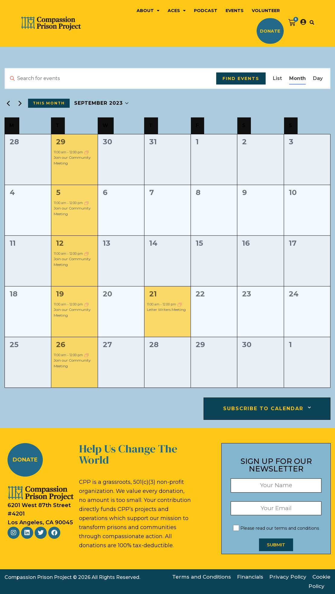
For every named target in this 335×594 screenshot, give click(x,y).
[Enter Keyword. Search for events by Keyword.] (110, 78)
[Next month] (20, 103)
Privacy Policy (287, 577)
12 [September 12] (60, 243)
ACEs (177, 10)
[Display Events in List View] (277, 78)
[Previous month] (8, 103)
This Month (49, 103)
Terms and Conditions (201, 577)
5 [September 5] (58, 192)
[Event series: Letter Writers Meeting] (180, 304)
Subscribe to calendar (263, 408)
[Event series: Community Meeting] (86, 152)
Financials (250, 577)
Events (235, 10)
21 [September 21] (153, 293)
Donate (270, 31)
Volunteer (266, 10)
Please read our (276, 528)
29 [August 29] (60, 141)
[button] (311, 22)
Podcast (205, 10)
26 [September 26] (60, 344)
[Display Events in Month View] (297, 78)
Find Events (241, 78)
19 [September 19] (60, 293)
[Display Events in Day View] (318, 78)
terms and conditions (296, 528)
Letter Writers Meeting (166, 309)
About (148, 10)
